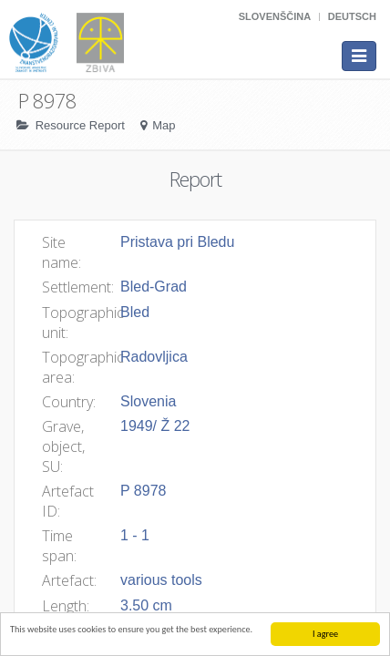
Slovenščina (275, 16)
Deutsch (352, 16)
